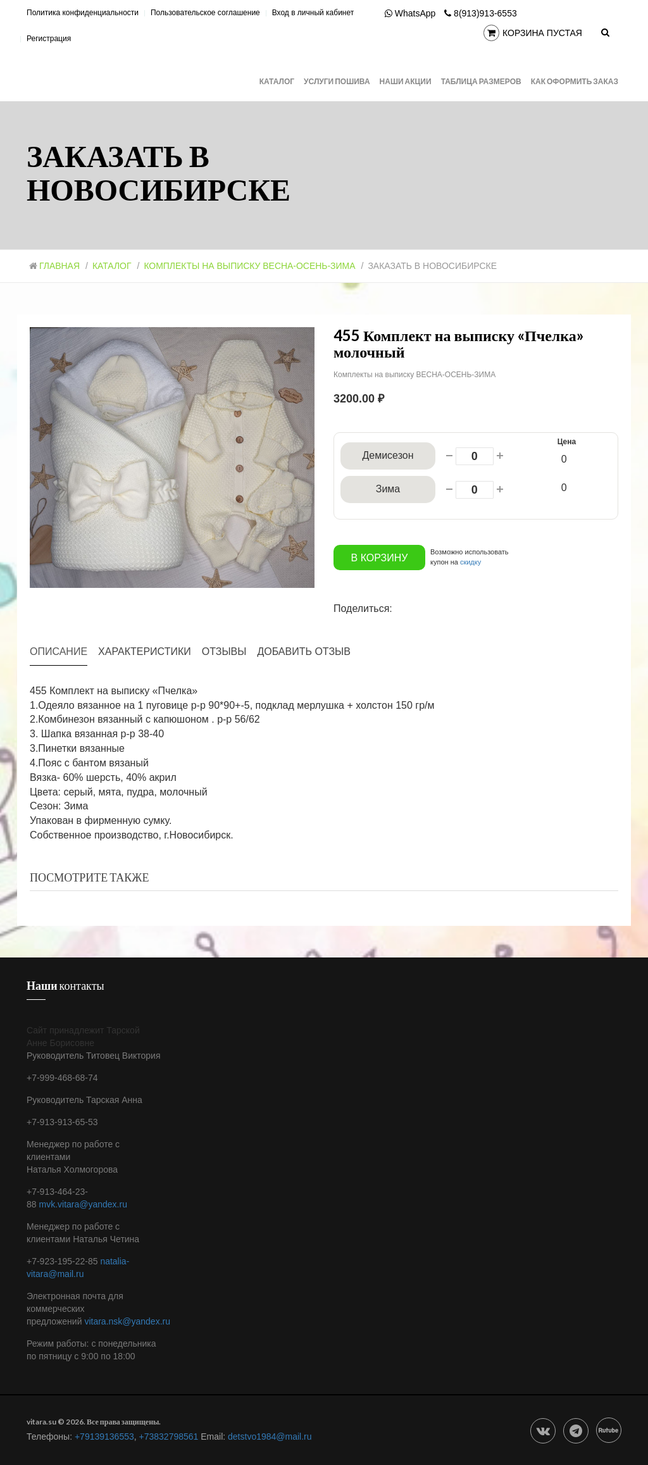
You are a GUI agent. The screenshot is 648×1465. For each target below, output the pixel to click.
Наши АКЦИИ (406, 81)
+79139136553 (104, 1436)
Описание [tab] (58, 650)
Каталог (276, 81)
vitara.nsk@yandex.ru (127, 1321)
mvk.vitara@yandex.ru (83, 1204)
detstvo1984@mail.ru (270, 1436)
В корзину (379, 557)
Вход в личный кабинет (313, 12)
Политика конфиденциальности (83, 12)
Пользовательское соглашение (205, 12)
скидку (470, 561)
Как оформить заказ (574, 81)
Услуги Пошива (337, 81)
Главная (54, 266)
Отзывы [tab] (224, 650)
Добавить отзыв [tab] (304, 650)
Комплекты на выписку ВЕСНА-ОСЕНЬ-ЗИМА (250, 266)
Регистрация (49, 38)
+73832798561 (169, 1436)
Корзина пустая (532, 33)
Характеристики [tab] (144, 650)
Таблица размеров (481, 81)
